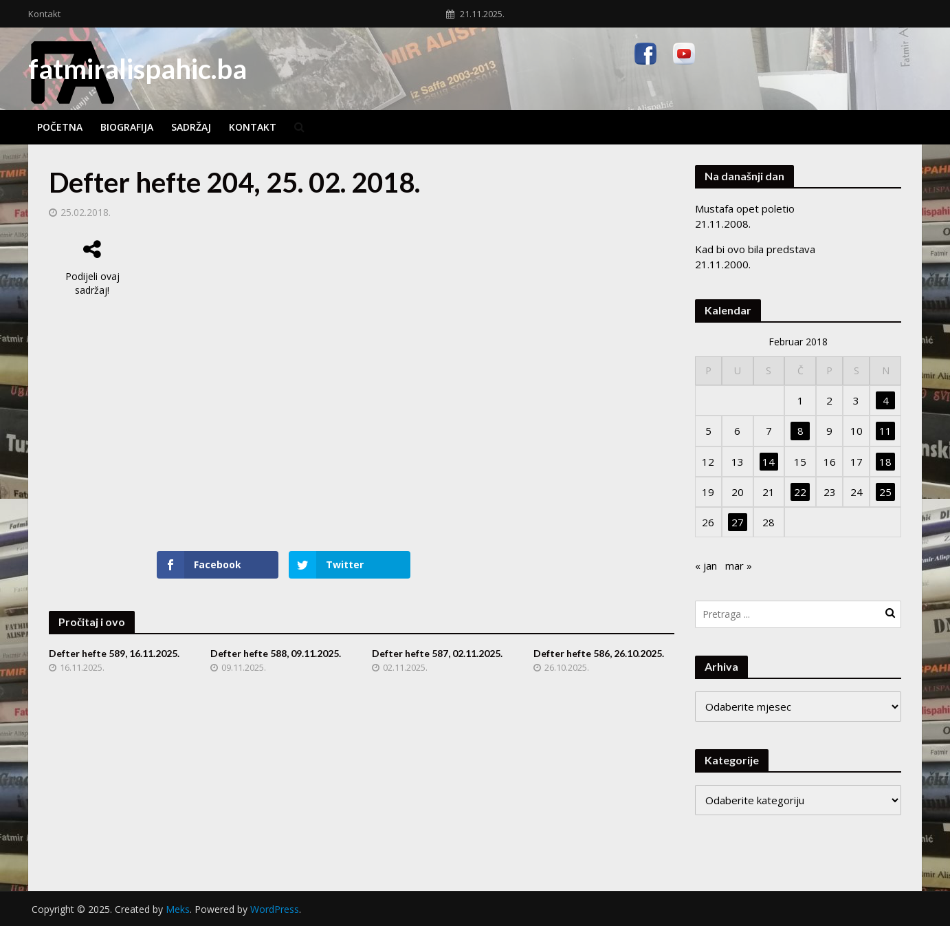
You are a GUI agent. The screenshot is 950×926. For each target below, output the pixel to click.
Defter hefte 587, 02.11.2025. (437, 653)
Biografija (126, 126)
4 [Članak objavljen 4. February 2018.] (886, 400)
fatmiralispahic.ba (137, 68)
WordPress (274, 909)
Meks (178, 909)
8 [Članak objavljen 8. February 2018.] (800, 431)
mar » (738, 565)
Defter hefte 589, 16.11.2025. (114, 653)
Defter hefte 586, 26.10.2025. (598, 653)
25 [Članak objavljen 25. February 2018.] (885, 492)
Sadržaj (191, 126)
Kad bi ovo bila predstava (755, 249)
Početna (59, 126)
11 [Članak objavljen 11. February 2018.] (885, 431)
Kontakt (44, 14)
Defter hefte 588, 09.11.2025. (275, 653)
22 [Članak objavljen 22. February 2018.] (800, 492)
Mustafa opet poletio (745, 208)
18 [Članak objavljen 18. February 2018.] (885, 462)
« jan (706, 565)
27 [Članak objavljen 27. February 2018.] (737, 522)
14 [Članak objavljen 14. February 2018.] (768, 462)
